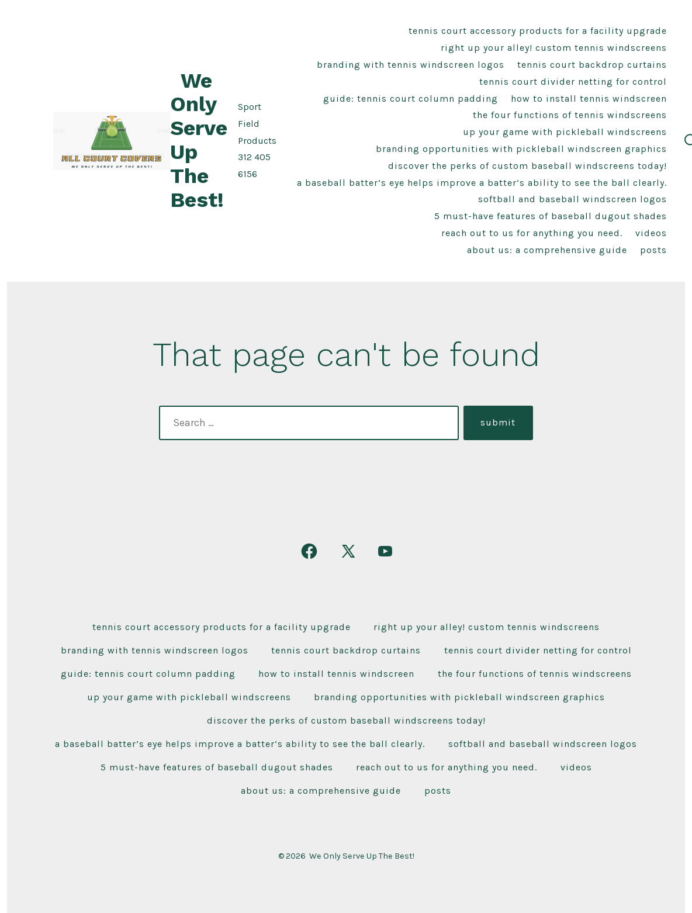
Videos (651, 232)
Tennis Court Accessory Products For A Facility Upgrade (538, 30)
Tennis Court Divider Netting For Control (573, 81)
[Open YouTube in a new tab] (385, 551)
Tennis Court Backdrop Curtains (592, 64)
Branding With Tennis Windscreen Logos (410, 64)
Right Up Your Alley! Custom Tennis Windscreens (554, 47)
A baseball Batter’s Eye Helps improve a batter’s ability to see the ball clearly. (482, 182)
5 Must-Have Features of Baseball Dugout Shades (550, 216)
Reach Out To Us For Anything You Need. (531, 232)
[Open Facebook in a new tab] (309, 551)
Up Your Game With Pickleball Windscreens (565, 131)
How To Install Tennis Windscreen (589, 98)
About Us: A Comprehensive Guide (547, 249)
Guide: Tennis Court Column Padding (410, 98)
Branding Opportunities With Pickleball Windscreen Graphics (521, 148)
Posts (653, 249)
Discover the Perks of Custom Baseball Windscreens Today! (527, 165)
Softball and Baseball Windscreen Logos (572, 199)
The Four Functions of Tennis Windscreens (570, 114)
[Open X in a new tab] (348, 551)
